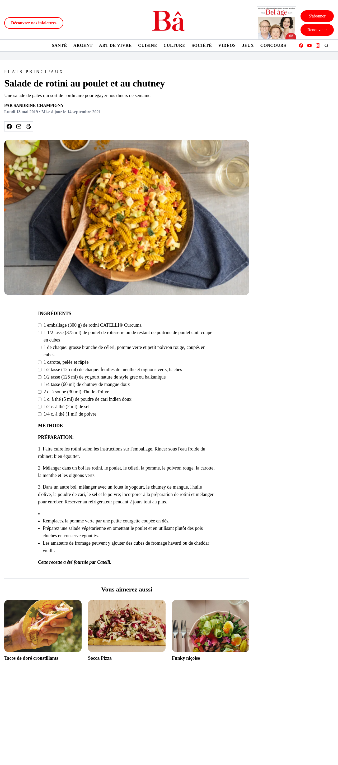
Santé (59, 45)
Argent (83, 45)
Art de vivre (115, 45)
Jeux (248, 45)
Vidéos (227, 45)
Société (202, 45)
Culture (174, 45)
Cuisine (147, 45)
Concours (273, 45)
